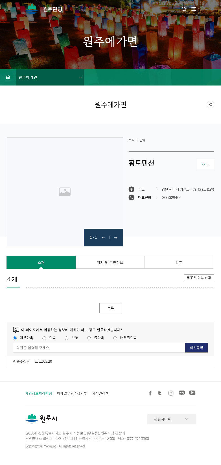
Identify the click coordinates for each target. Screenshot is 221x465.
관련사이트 (162, 419)
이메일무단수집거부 (72, 393)
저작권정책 (100, 393)
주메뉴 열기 (193, 9)
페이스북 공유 (151, 393)
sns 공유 (210, 104)
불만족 (95, 337)
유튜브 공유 (192, 393)
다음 (115, 238)
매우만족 (23, 337)
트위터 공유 (161, 393)
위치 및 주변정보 (110, 262)
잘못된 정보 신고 (199, 277)
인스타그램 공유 (171, 393)
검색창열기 (184, 9)
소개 (41, 262)
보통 (71, 337)
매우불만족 (125, 337)
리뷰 (178, 262)
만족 (49, 337)
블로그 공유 (182, 393)
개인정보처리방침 (38, 393)
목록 (110, 308)
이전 (103, 238)
